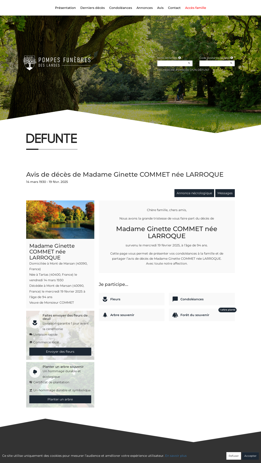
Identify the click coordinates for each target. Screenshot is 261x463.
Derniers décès (92, 8)
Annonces (144, 8)
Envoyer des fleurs (60, 352)
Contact (174, 8)
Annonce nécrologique (194, 193)
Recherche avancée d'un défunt (183, 69)
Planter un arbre (60, 399)
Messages (225, 193)
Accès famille (195, 8)
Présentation (65, 8)
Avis (160, 8)
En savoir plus (176, 456)
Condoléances (120, 8)
